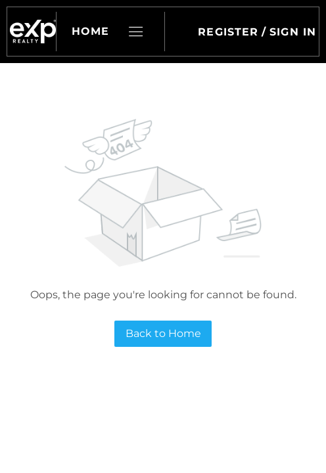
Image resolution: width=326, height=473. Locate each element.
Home (90, 31)
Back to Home (163, 333)
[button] (33, 31)
